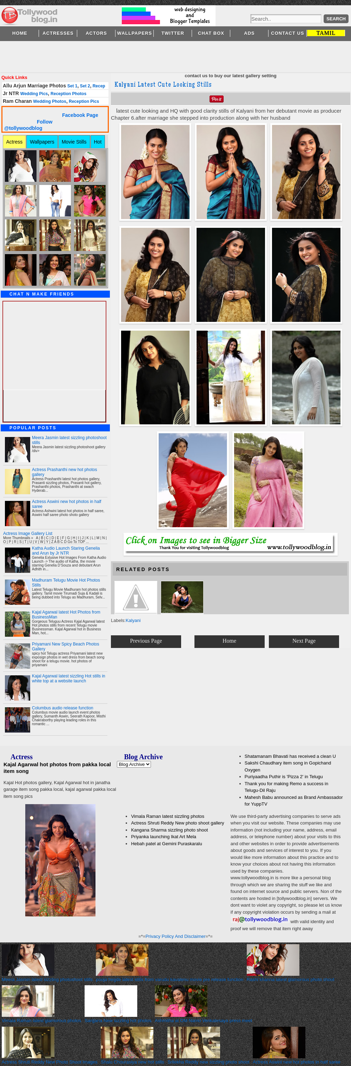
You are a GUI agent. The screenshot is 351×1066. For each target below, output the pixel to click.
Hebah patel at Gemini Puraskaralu (166, 843)
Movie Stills (74, 142)
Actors (96, 33)
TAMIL (325, 33)
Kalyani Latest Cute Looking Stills (163, 85)
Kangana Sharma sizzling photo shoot (169, 830)
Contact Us (287, 33)
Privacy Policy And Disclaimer (175, 936)
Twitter (172, 33)
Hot (98, 142)
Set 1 (72, 86)
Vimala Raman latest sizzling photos (167, 816)
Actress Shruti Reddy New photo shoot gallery (177, 823)
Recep (98, 86)
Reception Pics (83, 101)
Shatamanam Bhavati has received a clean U (290, 756)
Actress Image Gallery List (27, 533)
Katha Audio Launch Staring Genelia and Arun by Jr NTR (66, 551)
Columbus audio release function (62, 708)
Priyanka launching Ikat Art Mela (163, 836)
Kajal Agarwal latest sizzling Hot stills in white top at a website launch (68, 678)
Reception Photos (68, 93)
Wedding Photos (49, 101)
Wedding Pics (34, 93)
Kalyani (133, 620)
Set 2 (84, 86)
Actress (14, 142)
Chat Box (211, 33)
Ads (249, 33)
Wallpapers (134, 33)
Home (19, 33)
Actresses (57, 33)
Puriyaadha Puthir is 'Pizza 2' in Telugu (284, 776)
